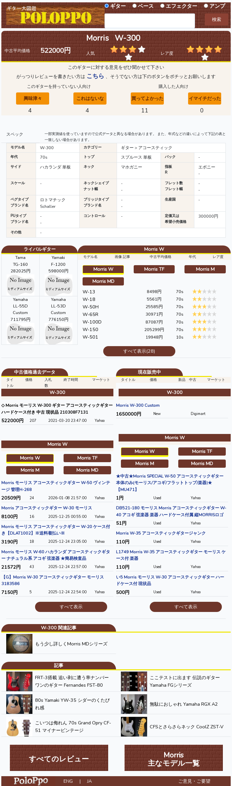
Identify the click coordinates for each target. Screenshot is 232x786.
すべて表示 (71, 606)
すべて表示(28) (139, 351)
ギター (118, 6)
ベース (146, 6)
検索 (216, 19)
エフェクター (181, 6)
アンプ (217, 6)
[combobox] (150, 20)
